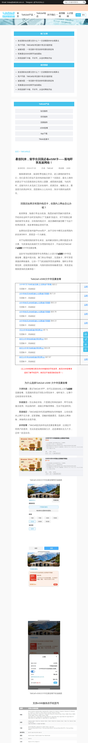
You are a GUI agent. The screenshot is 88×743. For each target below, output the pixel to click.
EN (83, 15)
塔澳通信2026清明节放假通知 (29, 54)
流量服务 (44, 122)
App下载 (44, 134)
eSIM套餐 (44, 128)
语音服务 (44, 117)
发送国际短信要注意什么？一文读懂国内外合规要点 (38, 41)
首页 (17, 152)
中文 (78, 15)
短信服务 (44, 111)
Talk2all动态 (25, 152)
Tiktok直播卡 (44, 139)
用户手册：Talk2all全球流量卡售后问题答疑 (35, 45)
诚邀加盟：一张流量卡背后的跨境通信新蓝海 (36, 49)
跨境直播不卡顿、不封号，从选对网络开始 (35, 58)
